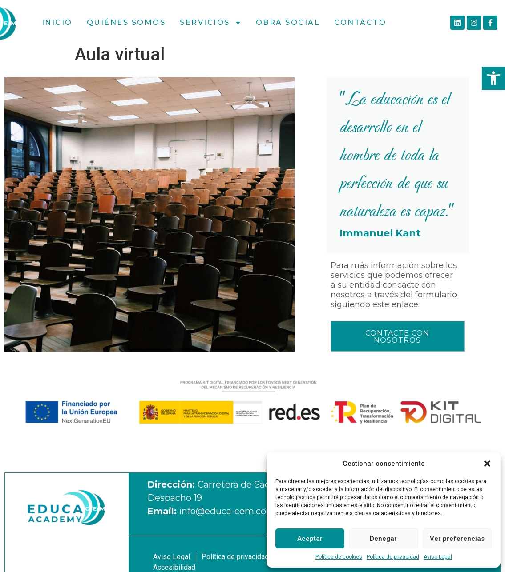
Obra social (288, 22)
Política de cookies (338, 557)
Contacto (360, 22)
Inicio (57, 22)
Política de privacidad (393, 557)
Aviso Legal (438, 557)
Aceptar (310, 539)
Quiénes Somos (126, 22)
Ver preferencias (457, 539)
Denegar (383, 539)
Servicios (211, 23)
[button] (493, 78)
